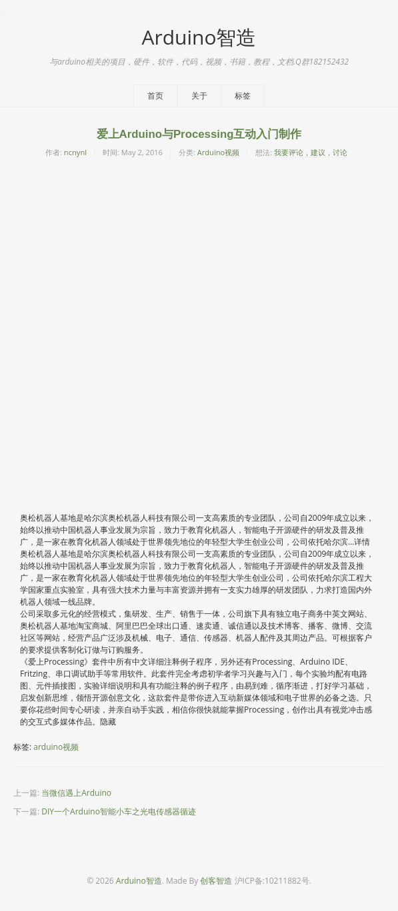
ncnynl (75, 152)
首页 (155, 95)
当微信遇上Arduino (76, 792)
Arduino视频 (218, 152)
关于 (199, 95)
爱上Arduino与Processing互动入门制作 (199, 134)
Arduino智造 (198, 37)
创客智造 (216, 880)
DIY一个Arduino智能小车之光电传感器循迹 (118, 811)
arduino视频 (56, 747)
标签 (243, 95)
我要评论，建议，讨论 (310, 152)
